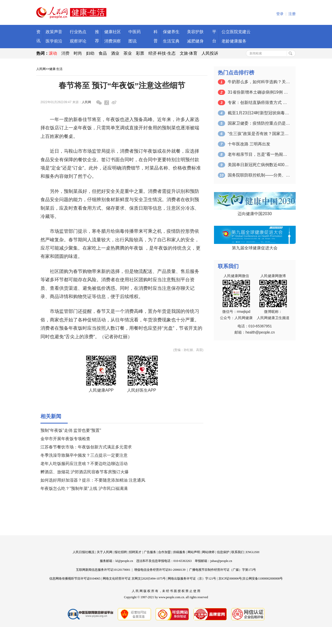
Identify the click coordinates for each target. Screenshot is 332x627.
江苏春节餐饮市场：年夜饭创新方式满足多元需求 (86, 447)
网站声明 (194, 552)
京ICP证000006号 (230, 578)
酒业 (115, 53)
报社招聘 (120, 552)
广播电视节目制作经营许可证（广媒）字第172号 (222, 570)
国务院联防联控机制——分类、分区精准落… (259, 175)
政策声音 (54, 32)
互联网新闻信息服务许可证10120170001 (103, 570)
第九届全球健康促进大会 (255, 248)
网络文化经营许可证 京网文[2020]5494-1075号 (134, 578)
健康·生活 (56, 69)
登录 (279, 14)
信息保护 (223, 552)
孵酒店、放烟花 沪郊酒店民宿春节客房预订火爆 (84, 472)
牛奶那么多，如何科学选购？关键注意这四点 (259, 82)
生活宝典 (171, 41)
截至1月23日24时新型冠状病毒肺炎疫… (259, 113)
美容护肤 (195, 32)
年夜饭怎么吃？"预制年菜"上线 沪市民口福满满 (84, 488)
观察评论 (78, 41)
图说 (132, 41)
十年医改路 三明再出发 (249, 144)
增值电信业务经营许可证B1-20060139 (159, 570)
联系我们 (237, 552)
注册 (292, 14)
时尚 (78, 53)
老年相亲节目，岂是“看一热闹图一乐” (259, 154)
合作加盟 (164, 552)
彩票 (140, 53)
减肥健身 (195, 41)
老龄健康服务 (234, 41)
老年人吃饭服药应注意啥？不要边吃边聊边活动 (84, 463)
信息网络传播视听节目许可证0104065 (75, 578)
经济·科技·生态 (162, 53)
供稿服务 (179, 552)
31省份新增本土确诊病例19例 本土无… (259, 92)
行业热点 (78, 32)
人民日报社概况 (83, 552)
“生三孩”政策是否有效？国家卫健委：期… (259, 133)
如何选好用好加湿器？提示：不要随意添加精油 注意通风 (92, 480)
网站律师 (208, 552)
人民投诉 (210, 53)
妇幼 (90, 53)
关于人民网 (104, 552)
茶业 (127, 53)
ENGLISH (252, 552)
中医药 (134, 32)
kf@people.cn (124, 561)
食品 (103, 53)
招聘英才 (135, 552)
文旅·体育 (188, 53)
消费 (65, 53)
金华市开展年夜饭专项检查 (65, 438)
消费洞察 (112, 41)
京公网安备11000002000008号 (263, 578)
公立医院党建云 (236, 32)
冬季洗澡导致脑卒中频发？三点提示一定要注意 (84, 455)
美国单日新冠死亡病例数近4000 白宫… (259, 165)
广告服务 (150, 552)
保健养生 (171, 32)
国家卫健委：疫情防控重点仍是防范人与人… (259, 123)
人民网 (41, 69)
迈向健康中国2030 (255, 214)
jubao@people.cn (221, 561)
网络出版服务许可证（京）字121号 (192, 578)
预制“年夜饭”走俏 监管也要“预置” (70, 430)
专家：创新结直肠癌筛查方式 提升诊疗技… (259, 102)
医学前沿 (54, 41)
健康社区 (112, 32)
